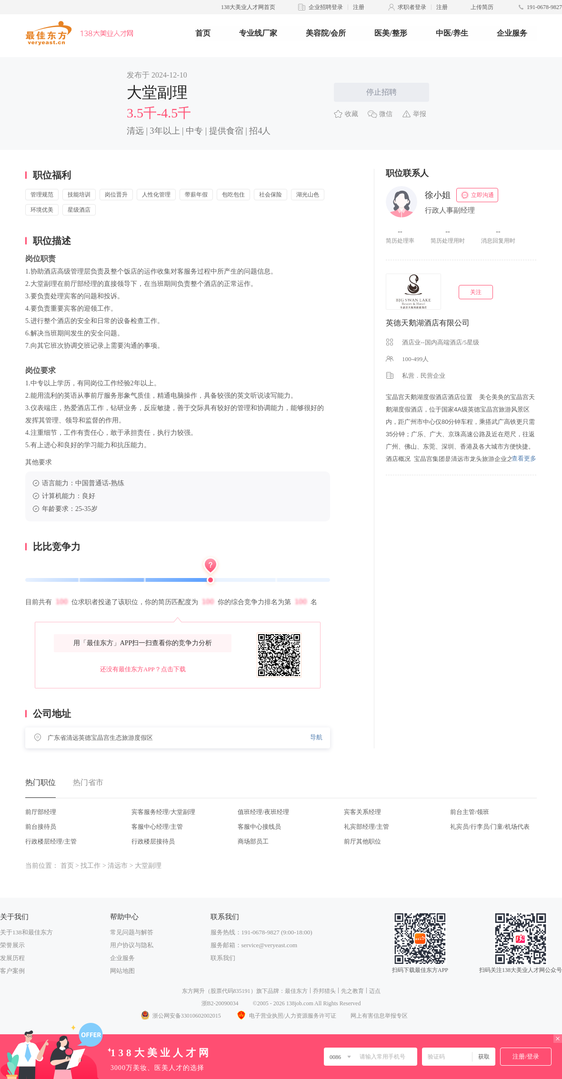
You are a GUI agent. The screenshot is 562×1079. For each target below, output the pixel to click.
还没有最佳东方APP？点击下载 (143, 669)
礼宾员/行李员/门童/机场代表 (490, 826)
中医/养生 (452, 33)
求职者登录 (412, 7)
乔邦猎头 (324, 991)
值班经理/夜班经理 (263, 811)
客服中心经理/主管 (157, 826)
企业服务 (512, 33)
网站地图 (122, 970)
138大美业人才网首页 (248, 7)
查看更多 (524, 458)
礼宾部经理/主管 (366, 826)
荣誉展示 (12, 945)
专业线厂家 (258, 33)
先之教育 (352, 991)
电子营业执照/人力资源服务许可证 (285, 1015)
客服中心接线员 (259, 826)
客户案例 (12, 970)
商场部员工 (253, 841)
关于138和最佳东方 (26, 932)
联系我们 (223, 957)
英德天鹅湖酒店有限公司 (428, 323)
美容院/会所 (326, 33)
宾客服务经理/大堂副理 (163, 811)
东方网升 (193, 991)
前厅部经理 (40, 811)
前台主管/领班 (469, 811)
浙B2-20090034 (220, 1003)
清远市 (118, 865)
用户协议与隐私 (131, 945)
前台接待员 (40, 826)
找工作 (90, 865)
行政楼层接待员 (153, 841)
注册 (358, 7)
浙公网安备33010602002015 (180, 1015)
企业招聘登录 (326, 7)
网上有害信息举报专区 (379, 1015)
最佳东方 (296, 991)
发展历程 (12, 957)
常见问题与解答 (131, 932)
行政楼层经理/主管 (51, 841)
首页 (203, 33)
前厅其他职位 (362, 841)
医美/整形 (390, 33)
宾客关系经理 (362, 811)
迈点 (375, 991)
